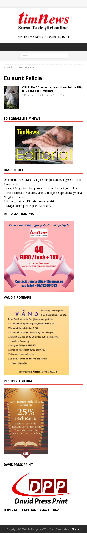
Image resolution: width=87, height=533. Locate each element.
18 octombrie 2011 (33, 95)
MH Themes (74, 529)
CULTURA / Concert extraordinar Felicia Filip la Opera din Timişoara (52, 89)
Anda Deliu (52, 95)
